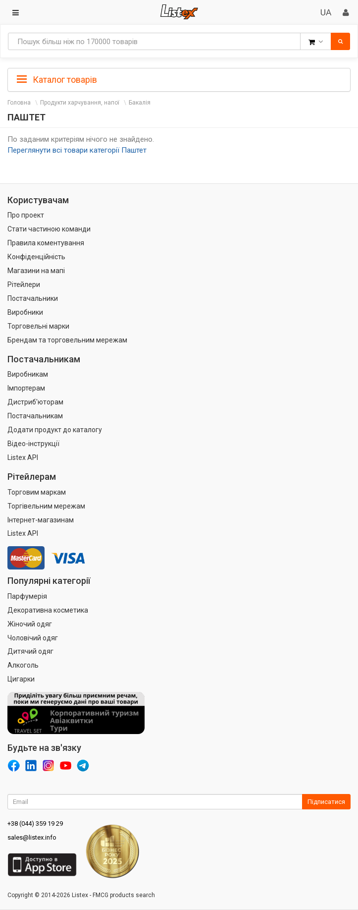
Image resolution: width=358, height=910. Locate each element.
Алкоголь (23, 665)
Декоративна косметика (47, 610)
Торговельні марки (38, 326)
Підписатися (326, 801)
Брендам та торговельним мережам (67, 340)
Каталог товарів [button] (57, 79)
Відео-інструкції (33, 444)
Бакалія (140, 102)
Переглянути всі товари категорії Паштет (77, 150)
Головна (19, 102)
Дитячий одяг (30, 651)
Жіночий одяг (29, 624)
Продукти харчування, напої (79, 102)
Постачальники (32, 298)
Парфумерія (27, 596)
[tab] (179, 78)
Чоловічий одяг (32, 638)
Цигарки (21, 679)
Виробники (25, 312)
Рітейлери (23, 284)
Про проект (25, 215)
